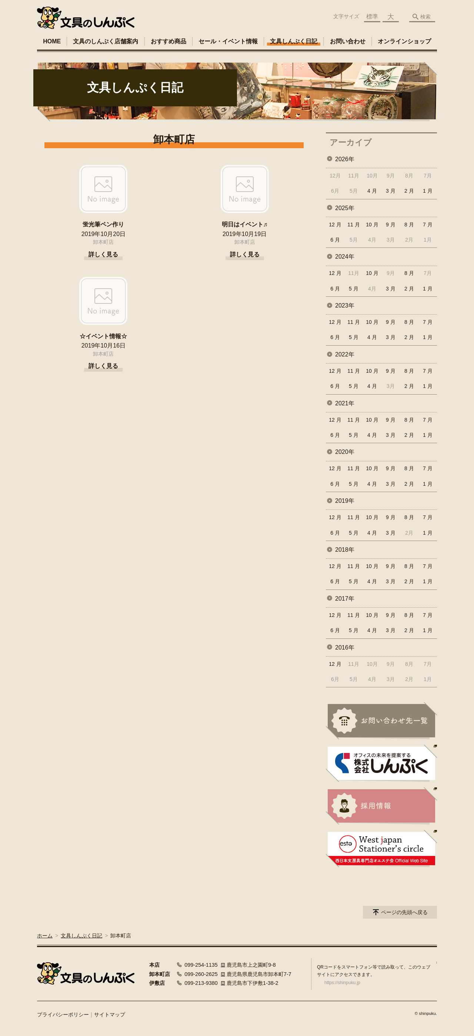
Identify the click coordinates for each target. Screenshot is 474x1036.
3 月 (390, 191)
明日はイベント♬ (245, 224)
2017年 (344, 598)
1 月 (428, 191)
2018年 (344, 550)
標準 (372, 16)
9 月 (390, 225)
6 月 (335, 240)
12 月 (335, 225)
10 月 (372, 225)
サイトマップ (109, 1014)
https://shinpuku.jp (342, 982)
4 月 (372, 191)
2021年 (344, 403)
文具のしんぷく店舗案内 (105, 41)
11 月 (353, 225)
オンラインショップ (404, 41)
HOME (52, 41)
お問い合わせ (347, 41)
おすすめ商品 (168, 41)
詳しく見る (103, 254)
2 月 (409, 191)
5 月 (353, 289)
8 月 (409, 225)
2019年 (344, 501)
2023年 (344, 305)
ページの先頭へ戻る (404, 912)
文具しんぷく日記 (293, 41)
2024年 (344, 256)
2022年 (344, 354)
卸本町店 (103, 242)
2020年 (344, 452)
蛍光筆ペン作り (103, 224)
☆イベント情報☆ (103, 336)
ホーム (45, 936)
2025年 (344, 208)
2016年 (344, 647)
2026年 (344, 159)
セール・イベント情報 (228, 41)
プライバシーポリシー (63, 1014)
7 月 (428, 225)
